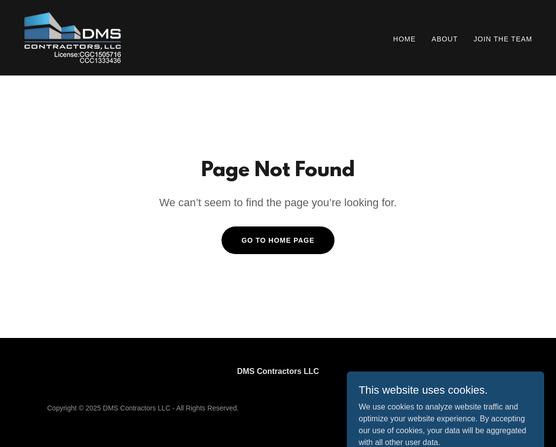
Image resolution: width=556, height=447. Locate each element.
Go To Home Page (277, 240)
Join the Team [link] (503, 39)
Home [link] (404, 39)
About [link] (445, 39)
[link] (72, 37)
